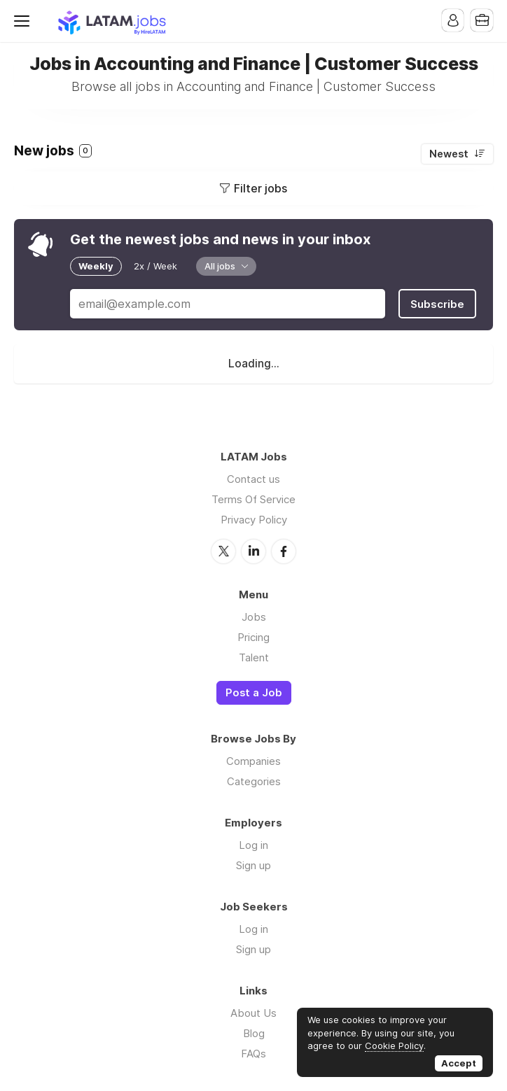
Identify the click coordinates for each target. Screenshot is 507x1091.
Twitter (223, 550)
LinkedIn (253, 550)
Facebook (284, 550)
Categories (254, 780)
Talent (254, 656)
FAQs (253, 1053)
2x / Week (155, 266)
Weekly (95, 266)
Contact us (253, 478)
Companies (253, 760)
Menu (24, 20)
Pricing (253, 635)
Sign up (253, 864)
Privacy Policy (254, 519)
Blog (254, 1032)
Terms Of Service (253, 498)
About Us (253, 1012)
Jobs (254, 615)
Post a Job (253, 691)
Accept (458, 1063)
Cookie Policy (394, 1045)
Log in (253, 844)
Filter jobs (260, 188)
